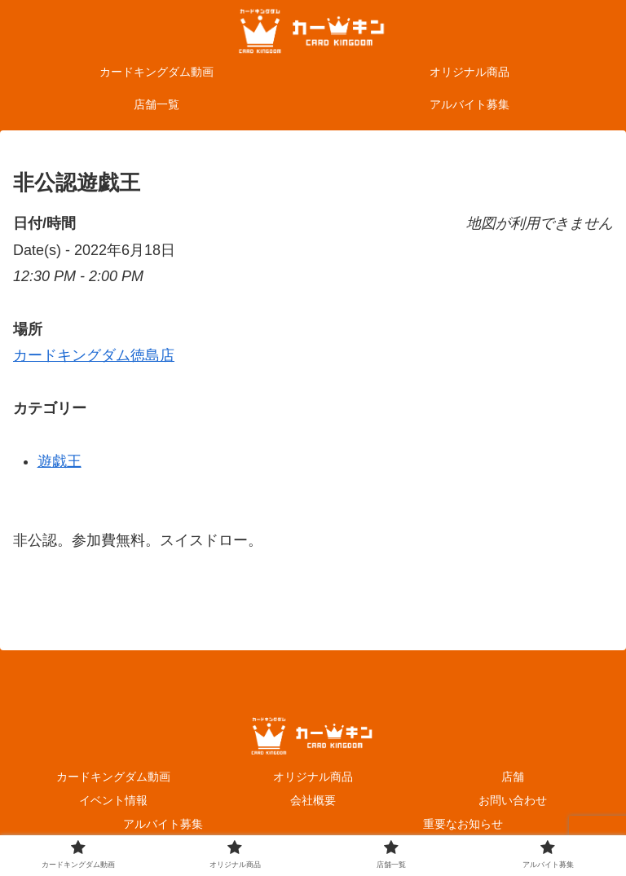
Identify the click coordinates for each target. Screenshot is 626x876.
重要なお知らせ (463, 823)
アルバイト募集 (163, 823)
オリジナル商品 (313, 776)
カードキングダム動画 (113, 776)
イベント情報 (113, 800)
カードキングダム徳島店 (93, 355)
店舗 (512, 776)
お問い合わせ (512, 800)
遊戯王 (59, 461)
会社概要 (313, 800)
